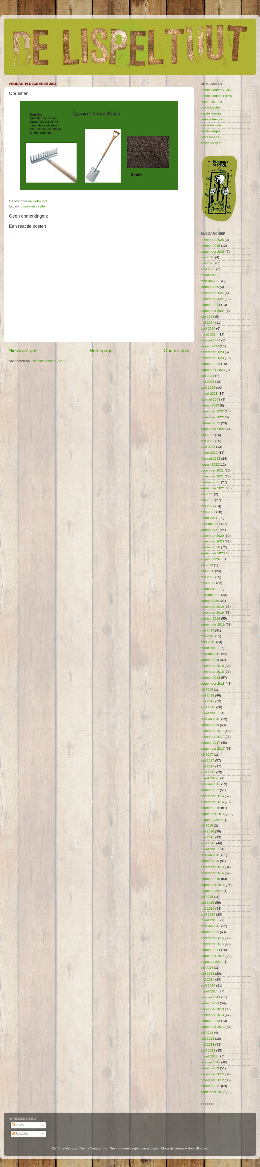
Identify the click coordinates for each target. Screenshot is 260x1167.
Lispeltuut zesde (33, 206)
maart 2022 (209, 452)
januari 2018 (210, 725)
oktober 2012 (210, 1086)
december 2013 (212, 1009)
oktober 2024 (210, 305)
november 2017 (212, 737)
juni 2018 (207, 695)
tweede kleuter (211, 102)
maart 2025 (209, 275)
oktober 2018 (210, 677)
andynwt (153, 1148)
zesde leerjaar (211, 143)
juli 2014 (207, 967)
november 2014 (212, 944)
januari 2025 (210, 287)
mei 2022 (207, 441)
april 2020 (208, 583)
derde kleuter (210, 107)
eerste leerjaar (211, 113)
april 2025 (208, 269)
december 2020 (212, 536)
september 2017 (213, 748)
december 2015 (212, 867)
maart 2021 (209, 518)
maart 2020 (209, 589)
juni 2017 (207, 760)
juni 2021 (207, 500)
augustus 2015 (212, 891)
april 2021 (208, 512)
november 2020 (212, 541)
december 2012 (212, 1074)
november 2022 (212, 417)
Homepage (101, 350)
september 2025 (213, 251)
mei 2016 (207, 837)
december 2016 (212, 796)
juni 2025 (207, 257)
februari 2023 (210, 399)
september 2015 (213, 885)
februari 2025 (210, 281)
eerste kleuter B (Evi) (216, 96)
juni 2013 (207, 1038)
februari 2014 (210, 997)
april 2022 (208, 447)
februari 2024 (210, 340)
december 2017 (212, 731)
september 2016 (213, 814)
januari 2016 (210, 861)
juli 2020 (207, 565)
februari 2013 (210, 1062)
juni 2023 (207, 376)
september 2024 (213, 311)
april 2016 (208, 843)
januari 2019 (210, 660)
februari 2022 (210, 458)
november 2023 (212, 358)
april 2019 (208, 642)
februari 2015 (210, 926)
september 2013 (213, 1027)
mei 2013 (207, 1044)
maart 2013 (209, 1056)
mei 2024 (207, 322)
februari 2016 (210, 855)
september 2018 (213, 683)
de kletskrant (37, 201)
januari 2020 (210, 601)
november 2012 (212, 1080)
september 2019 (213, 624)
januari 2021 (210, 530)
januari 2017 (210, 790)
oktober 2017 (210, 742)
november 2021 (212, 476)
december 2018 (212, 666)
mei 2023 (207, 381)
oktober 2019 (210, 618)
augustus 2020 (212, 559)
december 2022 (212, 411)
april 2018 (208, 707)
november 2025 (212, 240)
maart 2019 (209, 648)
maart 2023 (209, 393)
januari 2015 (210, 932)
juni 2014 (207, 973)
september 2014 (213, 956)
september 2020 (213, 553)
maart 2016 (209, 849)
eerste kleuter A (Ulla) (217, 90)
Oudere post (176, 350)
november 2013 (212, 1015)
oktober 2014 (210, 950)
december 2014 (212, 938)
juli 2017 (207, 754)
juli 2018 (207, 689)
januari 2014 (210, 1003)
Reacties (20, 1133)
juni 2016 (207, 831)
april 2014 (208, 985)
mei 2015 (207, 908)
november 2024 (212, 299)
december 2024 (212, 293)
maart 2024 (209, 334)
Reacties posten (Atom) (48, 361)
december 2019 (212, 606)
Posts (18, 1125)
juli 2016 (207, 825)
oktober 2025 (210, 245)
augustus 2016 (212, 820)
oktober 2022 (210, 423)
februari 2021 (210, 524)
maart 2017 (209, 778)
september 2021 (213, 488)
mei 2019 (207, 636)
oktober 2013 (210, 1021)
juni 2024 (207, 316)
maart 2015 (209, 920)
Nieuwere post (24, 350)
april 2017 (208, 772)
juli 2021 (207, 494)
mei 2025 (207, 263)
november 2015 (212, 873)
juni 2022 (207, 435)
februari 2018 (210, 719)
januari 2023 (210, 405)
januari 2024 (210, 346)
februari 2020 (210, 595)
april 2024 (208, 328)
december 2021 (212, 470)
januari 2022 (210, 464)
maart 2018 (209, 713)
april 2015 (208, 914)
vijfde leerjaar (210, 137)
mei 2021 (207, 506)
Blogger (201, 1148)
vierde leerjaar (211, 131)
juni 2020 (207, 571)
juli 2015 (207, 896)
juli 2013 (207, 1032)
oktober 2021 (210, 482)
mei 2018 (207, 701)
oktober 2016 (210, 808)
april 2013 (208, 1050)
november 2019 (212, 612)
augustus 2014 (212, 962)
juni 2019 (207, 630)
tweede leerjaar (212, 119)
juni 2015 (207, 902)
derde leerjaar (211, 125)
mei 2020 (207, 577)
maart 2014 (209, 991)
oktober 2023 (210, 364)
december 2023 (212, 352)
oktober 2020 (210, 547)
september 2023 (213, 370)
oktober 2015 (210, 879)
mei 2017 (207, 766)
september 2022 (213, 429)
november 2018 (212, 671)
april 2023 (208, 387)
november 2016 (212, 802)
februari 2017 (210, 784)
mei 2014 (207, 979)
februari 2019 (210, 654)
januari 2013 (210, 1068)
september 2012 (213, 1092)
